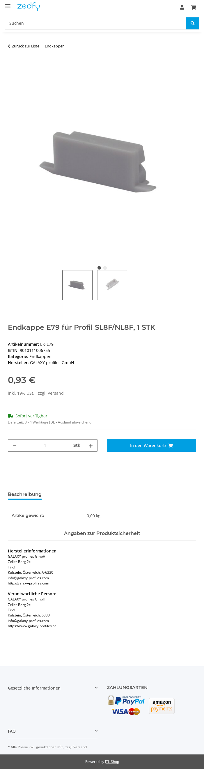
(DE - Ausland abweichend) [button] (71, 422)
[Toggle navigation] (7, 3)
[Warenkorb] (193, 7)
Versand (56, 393)
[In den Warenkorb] (12, 64)
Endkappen (40, 356)
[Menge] (45, 445)
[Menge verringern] (14, 445)
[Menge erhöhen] (90, 445)
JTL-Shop (112, 761)
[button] (182, 7)
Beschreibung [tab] (25, 494)
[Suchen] (95, 23)
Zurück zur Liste (25, 46)
